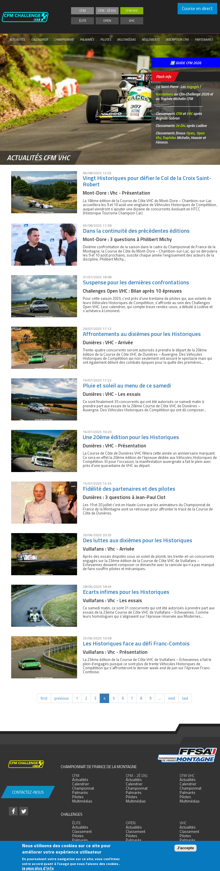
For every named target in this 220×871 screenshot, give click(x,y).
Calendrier (39, 39)
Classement (82, 831)
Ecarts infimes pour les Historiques (126, 591)
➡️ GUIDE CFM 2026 (185, 63)
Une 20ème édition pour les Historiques (131, 436)
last (185, 698)
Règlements (150, 39)
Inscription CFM (177, 39)
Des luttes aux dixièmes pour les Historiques (137, 540)
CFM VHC (131, 10)
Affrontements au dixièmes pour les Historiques (142, 333)
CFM (82, 10)
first (44, 698)
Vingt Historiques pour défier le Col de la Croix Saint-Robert (147, 181)
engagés (192, 86)
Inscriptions (164, 94)
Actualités (17, 39)
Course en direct (197, 8)
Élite (82, 20)
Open (107, 20)
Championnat (64, 39)
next (171, 698)
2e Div (180, 125)
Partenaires (204, 39)
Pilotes (105, 39)
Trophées (169, 137)
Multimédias (126, 39)
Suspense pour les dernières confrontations (136, 282)
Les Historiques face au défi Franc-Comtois (136, 643)
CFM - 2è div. (107, 10)
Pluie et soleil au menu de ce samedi (127, 385)
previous (61, 698)
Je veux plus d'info (38, 868)
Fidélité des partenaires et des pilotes (129, 488)
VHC (132, 20)
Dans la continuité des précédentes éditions (136, 230)
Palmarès (87, 39)
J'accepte (185, 848)
